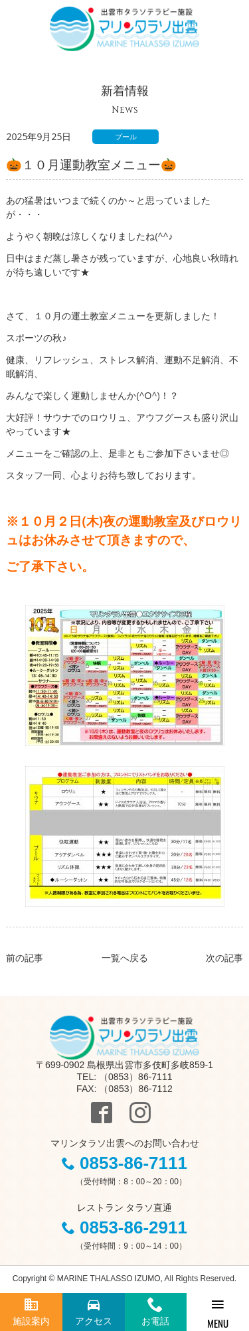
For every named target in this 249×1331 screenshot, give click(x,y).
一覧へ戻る (125, 957)
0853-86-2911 (133, 1227)
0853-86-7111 (133, 1163)
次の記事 (224, 957)
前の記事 (24, 957)
